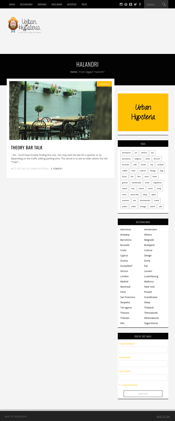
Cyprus (124, 255)
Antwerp (125, 234)
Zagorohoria (151, 323)
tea (134, 200)
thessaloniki (145, 200)
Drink (38, 47)
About (12, 4)
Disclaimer (56, 4)
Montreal (125, 286)
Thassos (124, 312)
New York (149, 286)
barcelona (126, 158)
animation (126, 152)
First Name (125, 357)
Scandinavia (150, 297)
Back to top (163, 416)
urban (124, 206)
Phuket (148, 291)
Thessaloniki (151, 312)
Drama (124, 260)
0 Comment (57, 168)
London (124, 276)
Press (84, 4)
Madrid (124, 281)
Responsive (21, 416)
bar (152, 152)
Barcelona (125, 239)
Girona (124, 271)
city (151, 164)
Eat (26, 47)
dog (161, 170)
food (147, 176)
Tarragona (126, 307)
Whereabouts (151, 318)
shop (159, 188)
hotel (147, 182)
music (150, 188)
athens (144, 152)
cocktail (160, 164)
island (124, 188)
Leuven (148, 271)
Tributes (124, 318)
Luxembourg (151, 276)
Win (95, 47)
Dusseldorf (126, 265)
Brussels (125, 245)
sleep (145, 194)
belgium (138, 158)
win (160, 206)
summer (125, 200)
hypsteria (157, 182)
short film (135, 194)
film (139, 176)
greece (125, 182)
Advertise (72, 4)
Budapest (149, 245)
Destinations (26, 4)
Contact (110, 47)
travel (156, 200)
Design (66, 47)
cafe (135, 164)
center (143, 164)
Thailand (149, 307)
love (133, 188)
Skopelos (125, 302)
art (136, 152)
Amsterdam (150, 229)
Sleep (52, 47)
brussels (125, 164)
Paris (123, 291)
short (124, 194)
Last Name (124, 371)
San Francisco (127, 297)
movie (141, 188)
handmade (136, 182)
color (133, 170)
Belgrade (149, 239)
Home (14, 47)
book (148, 158)
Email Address (127, 343)
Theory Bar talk (27, 147)
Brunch (157, 158)
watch (152, 206)
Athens (148, 234)
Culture (82, 47)
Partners (42, 4)
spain (153, 194)
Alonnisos (125, 229)
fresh (155, 176)
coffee (124, 170)
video (133, 206)
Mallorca (149, 281)
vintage (143, 206)
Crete (123, 250)
